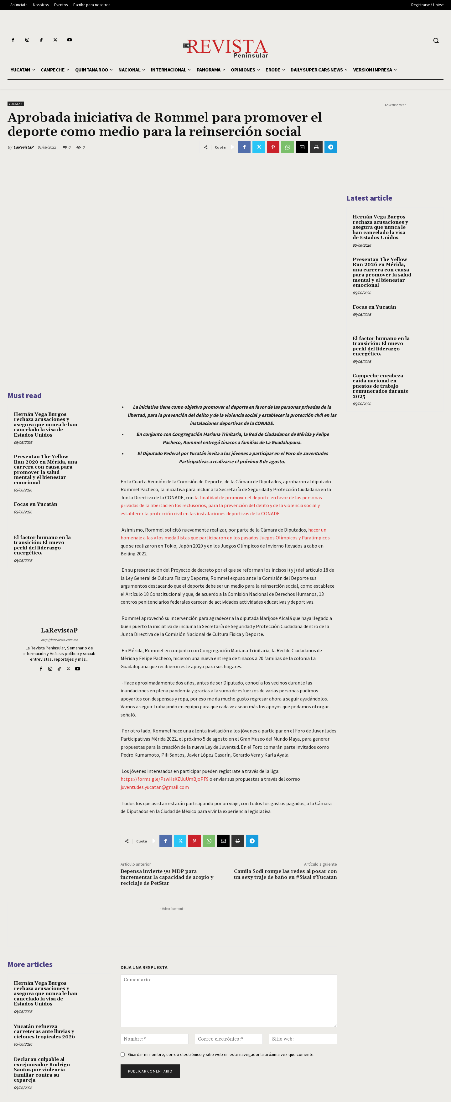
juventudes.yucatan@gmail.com (155, 787)
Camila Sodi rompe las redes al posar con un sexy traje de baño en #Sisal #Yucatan (285, 874)
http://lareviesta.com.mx (59, 640)
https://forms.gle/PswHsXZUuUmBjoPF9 (165, 779)
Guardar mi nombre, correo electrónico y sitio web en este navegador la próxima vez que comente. (221, 1054)
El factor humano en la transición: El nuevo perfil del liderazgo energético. (42, 545)
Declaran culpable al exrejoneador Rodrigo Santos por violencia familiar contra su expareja (42, 1070)
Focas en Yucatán (35, 504)
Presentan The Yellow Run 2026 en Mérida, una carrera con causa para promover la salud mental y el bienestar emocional (45, 470)
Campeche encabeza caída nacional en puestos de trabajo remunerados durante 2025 (380, 386)
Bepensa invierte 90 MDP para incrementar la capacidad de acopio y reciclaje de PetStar (167, 877)
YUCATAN (16, 104)
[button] (435, 40)
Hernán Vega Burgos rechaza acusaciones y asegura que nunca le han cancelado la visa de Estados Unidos (45, 425)
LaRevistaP (23, 147)
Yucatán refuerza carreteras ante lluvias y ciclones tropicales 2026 (44, 1031)
